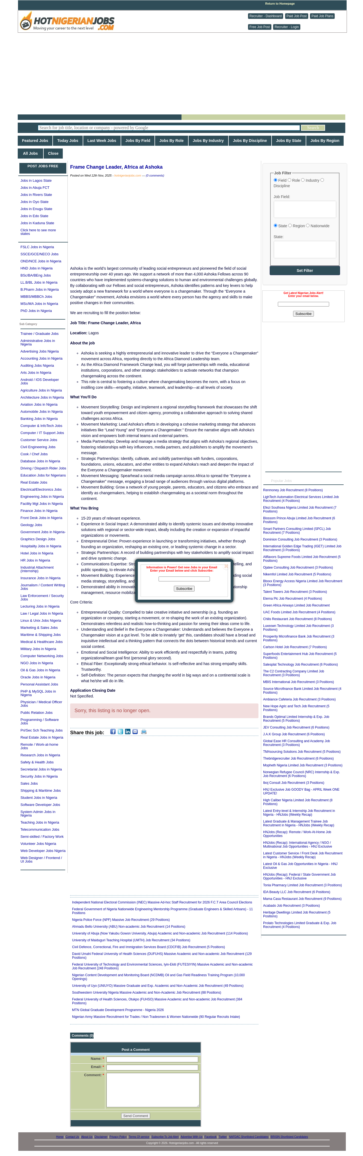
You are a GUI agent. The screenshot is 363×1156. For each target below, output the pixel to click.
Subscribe (184, 589)
